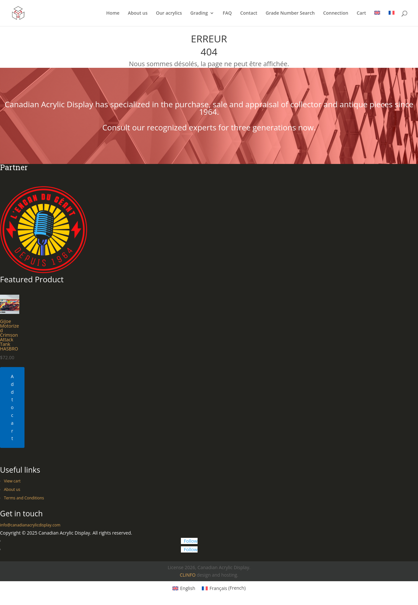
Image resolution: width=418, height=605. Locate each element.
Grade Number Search (290, 13)
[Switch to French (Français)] (224, 588)
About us (137, 13)
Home (113, 13)
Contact (248, 13)
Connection (335, 13)
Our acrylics (169, 13)
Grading (199, 13)
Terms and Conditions (24, 498)
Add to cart (12, 407)
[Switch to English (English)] (184, 588)
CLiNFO (187, 575)
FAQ (227, 13)
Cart (361, 13)
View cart (12, 481)
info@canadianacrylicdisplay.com (30, 525)
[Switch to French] (391, 18)
